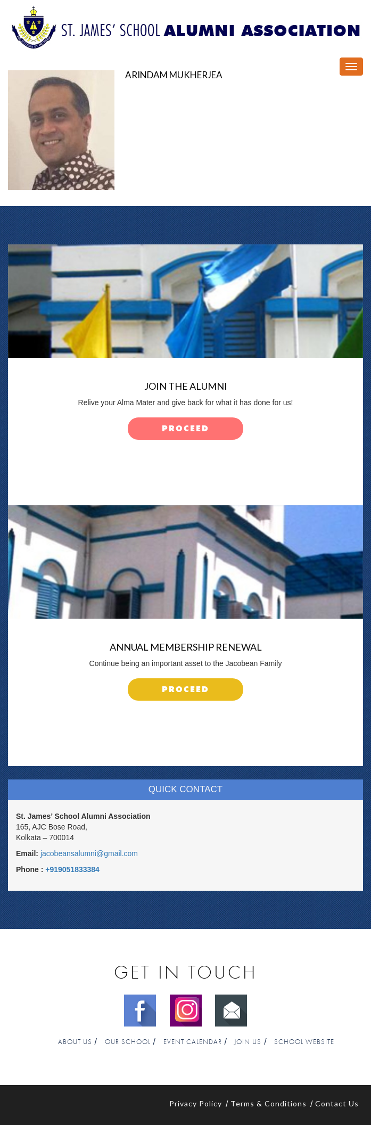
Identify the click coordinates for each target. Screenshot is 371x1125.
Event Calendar (192, 1042)
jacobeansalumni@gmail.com (89, 853)
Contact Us (337, 1103)
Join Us (247, 1042)
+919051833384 (72, 869)
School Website (304, 1042)
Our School (128, 1042)
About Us (75, 1042)
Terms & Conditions (268, 1103)
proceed (185, 429)
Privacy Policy (195, 1103)
